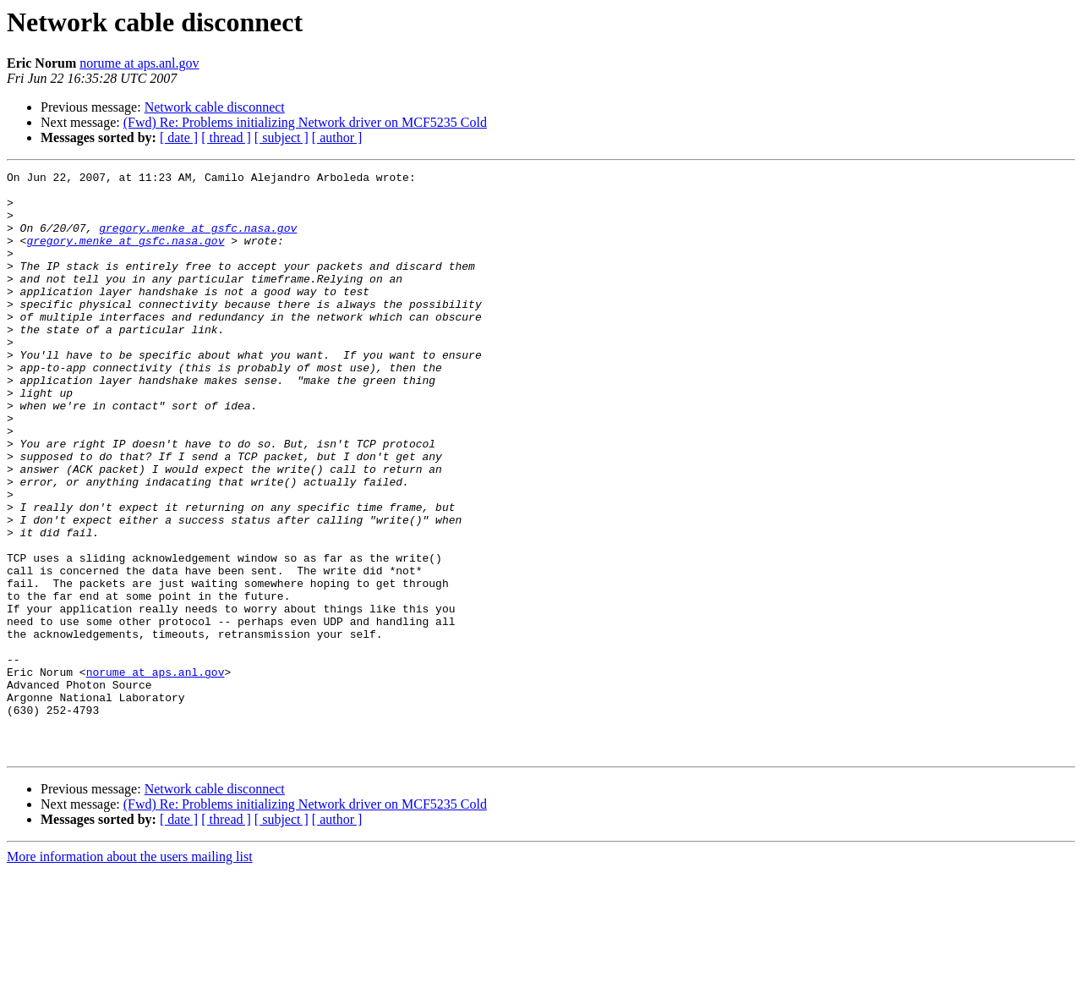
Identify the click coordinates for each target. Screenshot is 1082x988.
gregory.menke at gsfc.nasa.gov (198, 240)
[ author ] (337, 137)
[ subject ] (281, 137)
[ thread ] (226, 137)
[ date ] (179, 137)
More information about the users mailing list (130, 973)
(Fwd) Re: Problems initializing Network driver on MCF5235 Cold (305, 122)
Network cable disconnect (215, 107)
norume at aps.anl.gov (139, 63)
